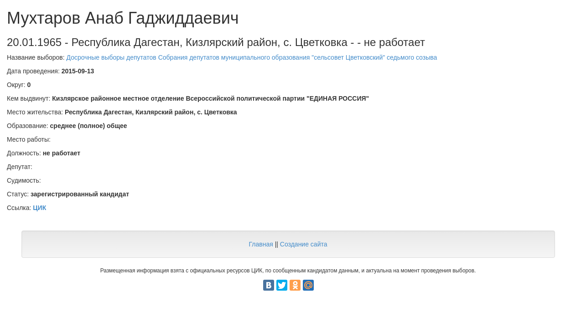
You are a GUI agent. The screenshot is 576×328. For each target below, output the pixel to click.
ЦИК (39, 207)
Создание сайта (303, 244)
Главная (261, 244)
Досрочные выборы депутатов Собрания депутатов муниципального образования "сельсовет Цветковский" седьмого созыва (252, 57)
